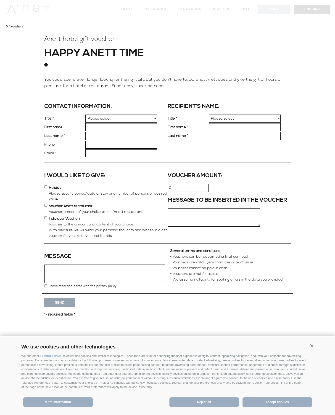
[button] (312, 346)
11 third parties (50, 356)
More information (58, 402)
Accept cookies (277, 402)
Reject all (204, 402)
